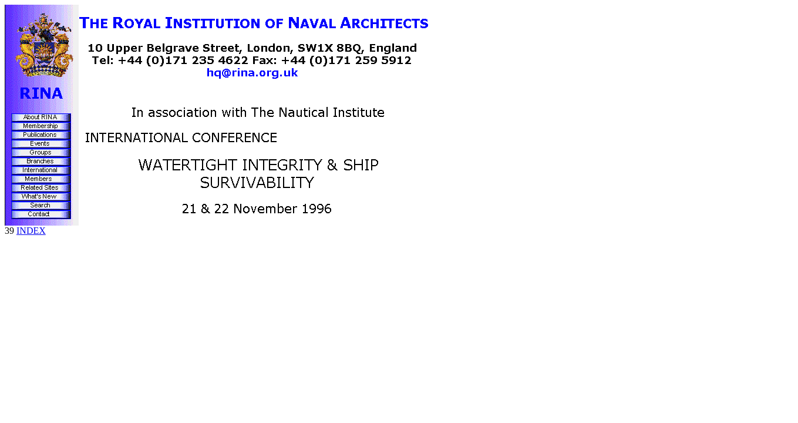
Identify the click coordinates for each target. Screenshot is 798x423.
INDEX (31, 231)
